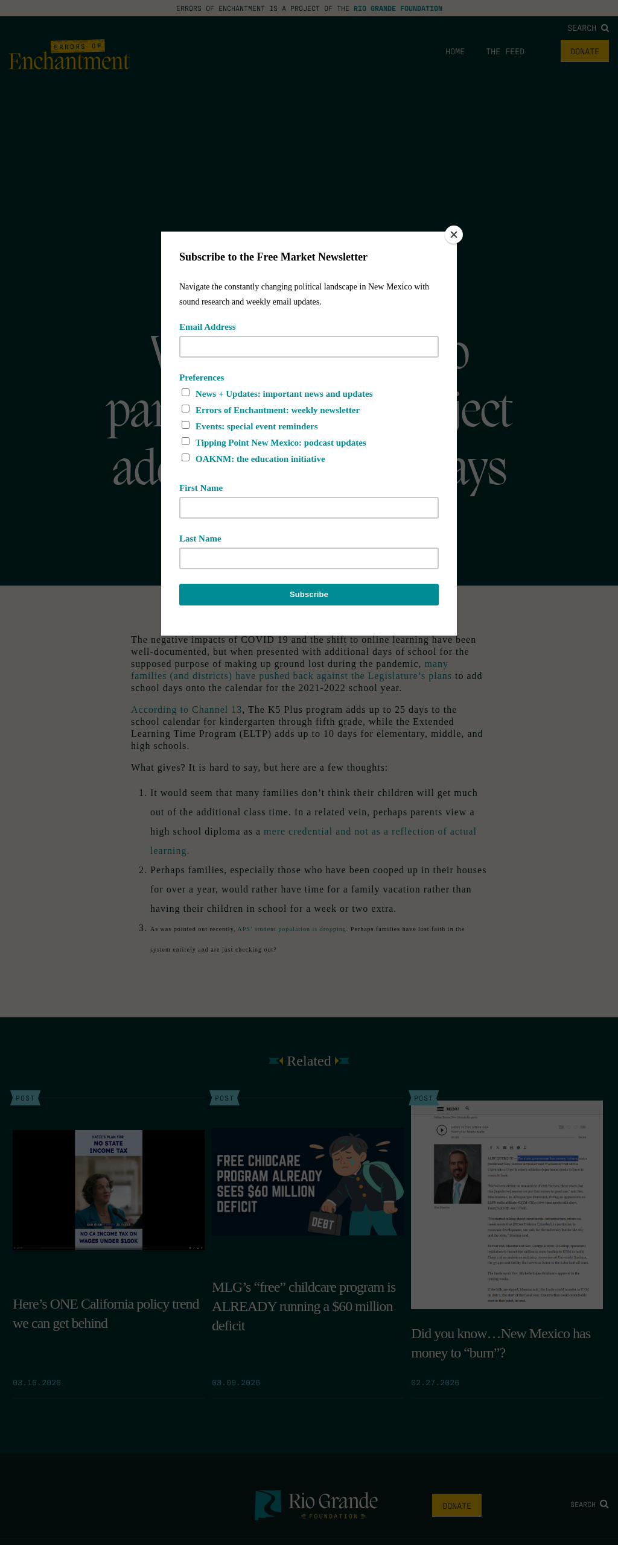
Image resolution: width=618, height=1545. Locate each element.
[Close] (454, 235)
